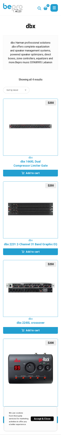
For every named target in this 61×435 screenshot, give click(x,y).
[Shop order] (16, 90)
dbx (30, 157)
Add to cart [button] (33, 173)
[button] (54, 8)
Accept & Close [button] (42, 418)
